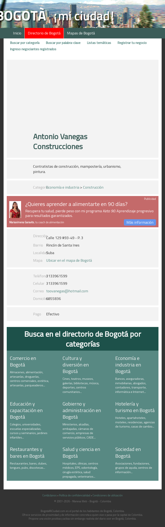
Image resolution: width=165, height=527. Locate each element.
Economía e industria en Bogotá (128, 364)
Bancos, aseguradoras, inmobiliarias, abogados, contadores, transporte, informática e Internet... (130, 385)
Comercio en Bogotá (23, 361)
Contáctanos (49, 495)
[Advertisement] (82, 97)
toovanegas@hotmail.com (67, 291)
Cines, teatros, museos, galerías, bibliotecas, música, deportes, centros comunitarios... (81, 385)
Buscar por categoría (24, 42)
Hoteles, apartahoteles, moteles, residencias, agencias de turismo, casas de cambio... (135, 422)
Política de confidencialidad (74, 495)
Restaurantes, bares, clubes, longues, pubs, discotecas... (28, 465)
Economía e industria (62, 187)
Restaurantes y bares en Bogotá (27, 452)
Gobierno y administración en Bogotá (82, 410)
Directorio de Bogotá (44, 33)
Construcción (93, 187)
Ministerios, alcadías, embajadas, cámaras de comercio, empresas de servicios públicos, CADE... (79, 431)
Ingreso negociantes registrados (33, 49)
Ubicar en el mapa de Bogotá (69, 260)
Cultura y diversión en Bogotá (76, 364)
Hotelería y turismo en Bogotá (135, 407)
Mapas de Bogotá (81, 33)
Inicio (17, 33)
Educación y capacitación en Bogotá (26, 410)
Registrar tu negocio (132, 42)
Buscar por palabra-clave (63, 42)
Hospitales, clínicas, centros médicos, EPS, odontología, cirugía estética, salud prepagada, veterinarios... (80, 470)
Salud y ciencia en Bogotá (81, 452)
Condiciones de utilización (108, 495)
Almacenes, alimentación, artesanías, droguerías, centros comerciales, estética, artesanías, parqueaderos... (29, 379)
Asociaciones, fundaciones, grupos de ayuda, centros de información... (133, 467)
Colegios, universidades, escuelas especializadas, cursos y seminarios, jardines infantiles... (28, 431)
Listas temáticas (99, 42)
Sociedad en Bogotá (128, 452)
